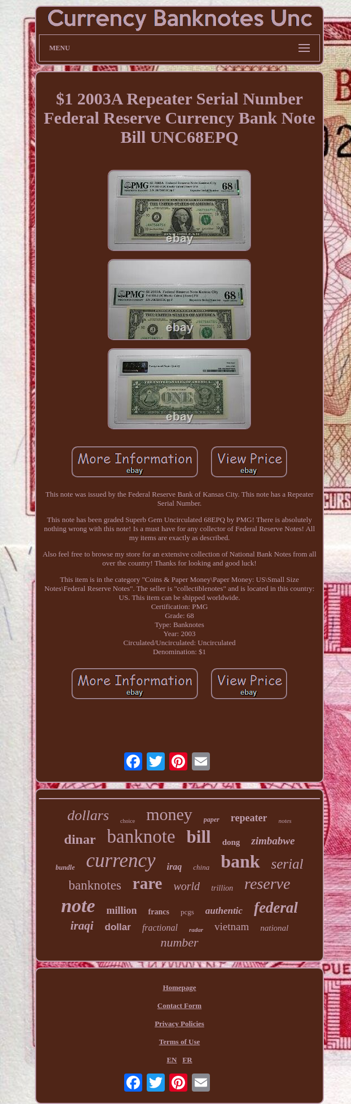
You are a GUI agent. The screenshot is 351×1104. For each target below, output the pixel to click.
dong (231, 842)
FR (187, 1059)
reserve (267, 883)
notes (284, 820)
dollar (118, 927)
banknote (141, 836)
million (122, 910)
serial (287, 863)
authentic (224, 910)
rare (148, 883)
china (201, 867)
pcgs (187, 912)
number (179, 942)
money (169, 814)
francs (158, 912)
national (274, 927)
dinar (80, 839)
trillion (222, 888)
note (78, 905)
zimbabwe (273, 841)
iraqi (82, 925)
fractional (160, 927)
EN (171, 1059)
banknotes (95, 885)
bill (199, 837)
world (186, 886)
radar (196, 929)
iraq (174, 866)
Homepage (179, 987)
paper (212, 819)
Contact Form (179, 1005)
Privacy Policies (179, 1023)
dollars (88, 815)
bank (240, 861)
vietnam (231, 926)
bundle (64, 867)
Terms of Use (179, 1041)
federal (276, 907)
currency (121, 860)
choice (127, 821)
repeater (249, 817)
